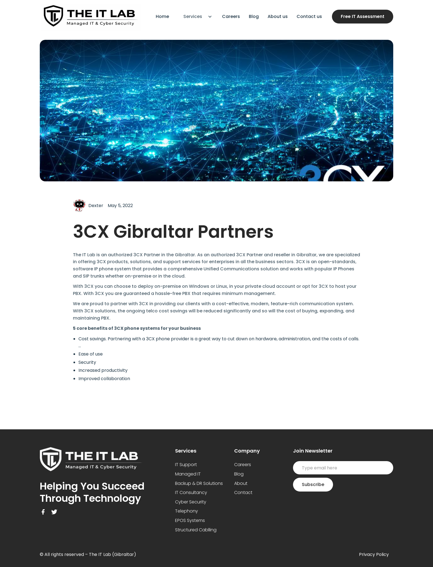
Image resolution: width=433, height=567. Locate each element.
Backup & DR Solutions (199, 483)
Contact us (309, 16)
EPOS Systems (190, 520)
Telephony (186, 511)
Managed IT (188, 474)
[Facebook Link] (43, 512)
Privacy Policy (374, 554)
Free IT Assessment (362, 16)
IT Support (186, 464)
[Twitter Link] (54, 512)
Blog (254, 16)
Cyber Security (190, 502)
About (240, 483)
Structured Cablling (195, 530)
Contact (243, 492)
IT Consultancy (191, 492)
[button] (195, 16)
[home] (90, 16)
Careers (231, 16)
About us (278, 16)
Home (162, 16)
